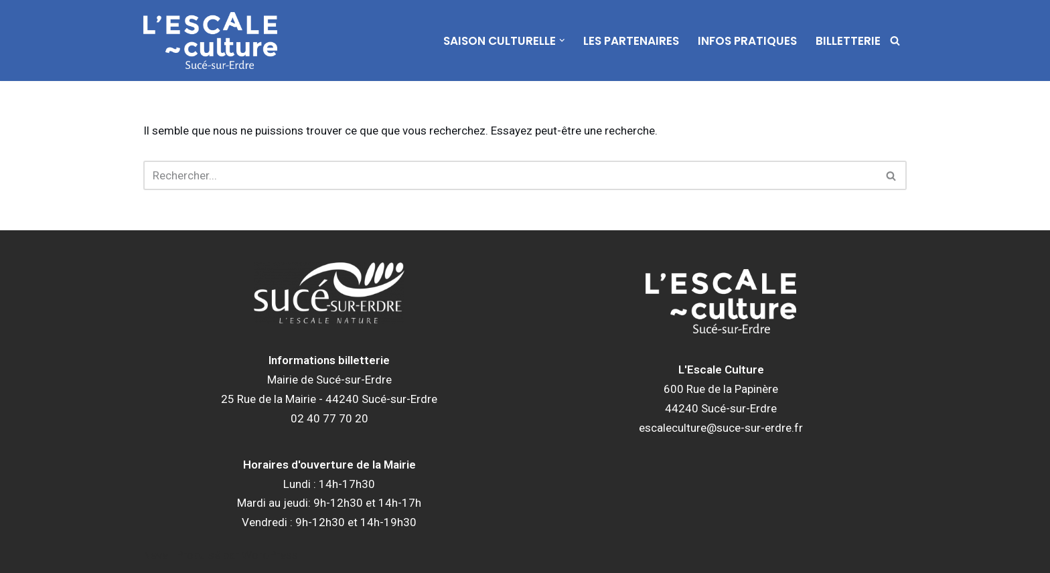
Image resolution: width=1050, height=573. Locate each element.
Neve (155, 555)
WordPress (270, 555)
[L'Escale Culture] (210, 40)
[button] (562, 40)
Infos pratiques (747, 41)
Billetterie (848, 41)
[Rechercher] (895, 40)
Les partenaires (631, 41)
